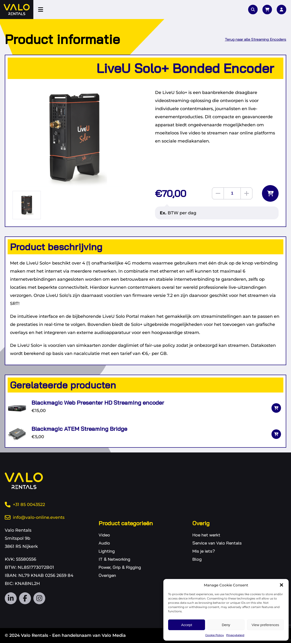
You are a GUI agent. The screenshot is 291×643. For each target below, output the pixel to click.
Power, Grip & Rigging (120, 567)
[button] (281, 585)
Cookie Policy (214, 635)
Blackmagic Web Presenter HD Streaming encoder (97, 402)
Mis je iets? (203, 551)
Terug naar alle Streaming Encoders (255, 39)
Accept (186, 625)
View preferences (265, 625)
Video (104, 535)
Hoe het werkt (206, 535)
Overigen (107, 575)
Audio (104, 543)
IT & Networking (114, 559)
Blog (197, 559)
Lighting (107, 551)
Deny (226, 625)
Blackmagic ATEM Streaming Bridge (79, 428)
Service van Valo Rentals (217, 543)
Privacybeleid (235, 635)
